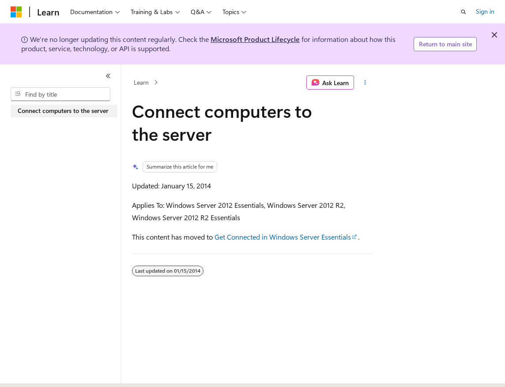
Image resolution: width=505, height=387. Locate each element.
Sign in (485, 11)
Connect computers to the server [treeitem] (63, 110)
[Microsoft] (16, 12)
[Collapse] (108, 76)
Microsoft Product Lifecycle (255, 39)
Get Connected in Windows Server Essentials (283, 236)
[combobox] (60, 94)
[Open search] (463, 12)
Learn (141, 82)
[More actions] (365, 82)
